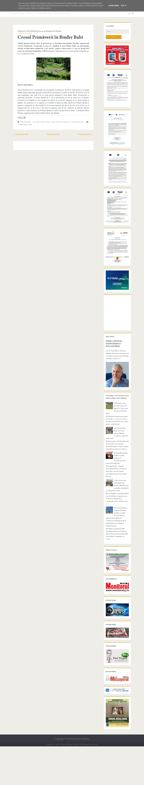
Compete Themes (60, 783)
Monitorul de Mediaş (80, 777)
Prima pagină (18, 13)
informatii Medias (58, 119)
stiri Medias (75, 119)
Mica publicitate (62, 13)
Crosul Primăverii (39, 119)
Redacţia (30, 13)
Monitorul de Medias (51, 31)
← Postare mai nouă (18, 131)
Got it (123, 6)
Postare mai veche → (87, 131)
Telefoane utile (44, 13)
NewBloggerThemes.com (88, 783)
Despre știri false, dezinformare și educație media (115, 383)
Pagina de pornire (53, 131)
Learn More (113, 6)
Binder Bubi (23, 119)
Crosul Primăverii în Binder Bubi (48, 37)
